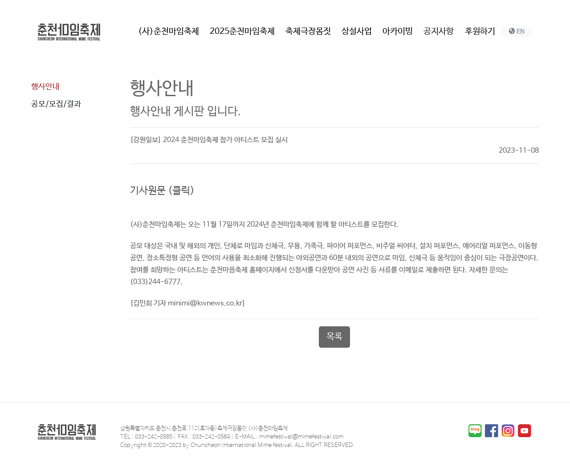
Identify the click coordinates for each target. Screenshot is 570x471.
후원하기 (480, 32)
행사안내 (45, 86)
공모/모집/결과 (56, 104)
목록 (334, 337)
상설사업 (357, 32)
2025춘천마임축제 (242, 32)
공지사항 (438, 32)
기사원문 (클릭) (162, 191)
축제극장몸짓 (308, 32)
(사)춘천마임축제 (168, 32)
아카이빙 (398, 32)
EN (517, 31)
